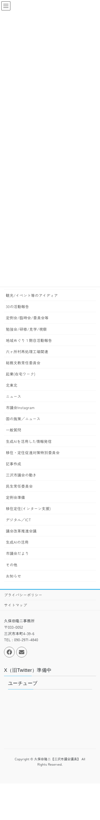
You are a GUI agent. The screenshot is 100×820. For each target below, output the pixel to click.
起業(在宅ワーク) (20, 374)
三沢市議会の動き (21, 475)
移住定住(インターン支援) (28, 508)
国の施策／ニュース (23, 418)
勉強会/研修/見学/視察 (26, 329)
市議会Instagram (20, 407)
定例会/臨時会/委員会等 (27, 317)
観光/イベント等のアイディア (32, 295)
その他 (11, 564)
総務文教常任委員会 (23, 362)
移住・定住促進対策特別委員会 (33, 452)
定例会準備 (15, 497)
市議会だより (17, 553)
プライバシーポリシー (23, 594)
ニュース (13, 396)
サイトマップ (15, 605)
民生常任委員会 (19, 486)
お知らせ (13, 576)
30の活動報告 (17, 306)
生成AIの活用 (17, 542)
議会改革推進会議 (21, 531)
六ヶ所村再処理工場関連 (27, 351)
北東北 (11, 385)
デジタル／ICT (18, 519)
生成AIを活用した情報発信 (29, 441)
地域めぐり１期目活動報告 (29, 340)
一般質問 (13, 430)
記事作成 (13, 463)
